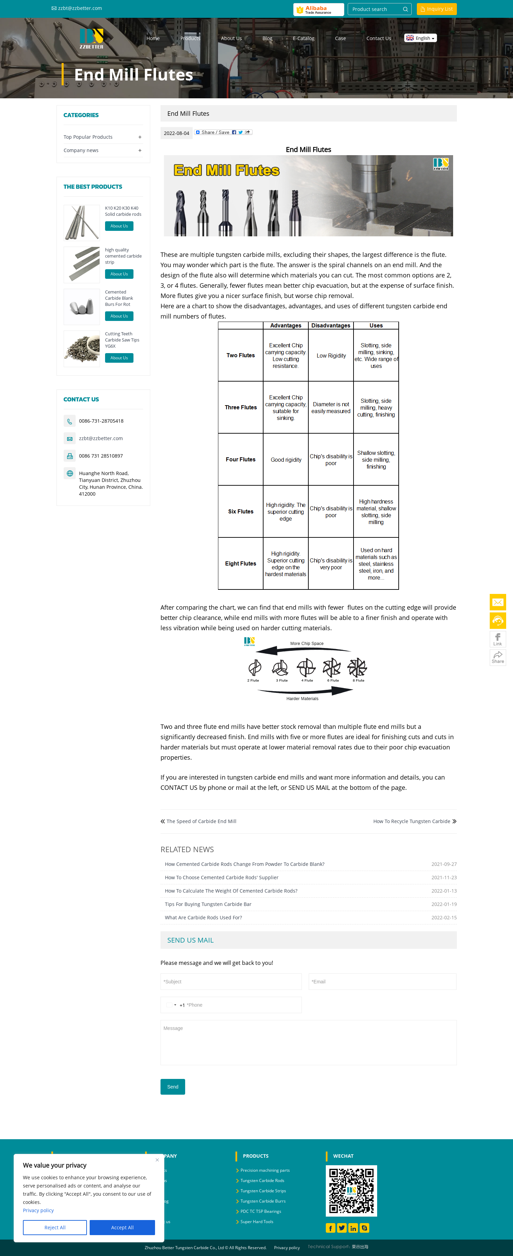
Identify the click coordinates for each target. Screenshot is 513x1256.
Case (340, 38)
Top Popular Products (88, 137)
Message (309, 1042)
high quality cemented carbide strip (123, 256)
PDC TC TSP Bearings (261, 1211)
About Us (119, 226)
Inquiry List (440, 8)
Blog (267, 38)
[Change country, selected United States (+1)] (174, 1005)
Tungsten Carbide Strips (263, 1191)
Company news (81, 150)
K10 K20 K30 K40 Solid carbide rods (123, 211)
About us (231, 38)
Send (173, 1087)
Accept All (122, 1227)
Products (190, 38)
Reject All (55, 1227)
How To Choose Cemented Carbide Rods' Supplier (222, 877)
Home (153, 38)
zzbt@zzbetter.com (80, 8)
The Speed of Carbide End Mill (201, 821)
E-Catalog (304, 38)
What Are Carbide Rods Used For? (203, 917)
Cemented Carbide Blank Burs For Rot (119, 298)
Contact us (379, 38)
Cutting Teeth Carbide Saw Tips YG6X (122, 340)
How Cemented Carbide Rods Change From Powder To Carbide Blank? (244, 864)
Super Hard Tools (257, 1221)
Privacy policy (287, 1248)
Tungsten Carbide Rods (262, 1180)
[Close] (157, 1160)
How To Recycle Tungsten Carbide (411, 821)
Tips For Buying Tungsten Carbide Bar (208, 904)
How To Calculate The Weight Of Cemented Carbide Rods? (231, 890)
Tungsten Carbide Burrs (263, 1201)
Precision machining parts (265, 1170)
